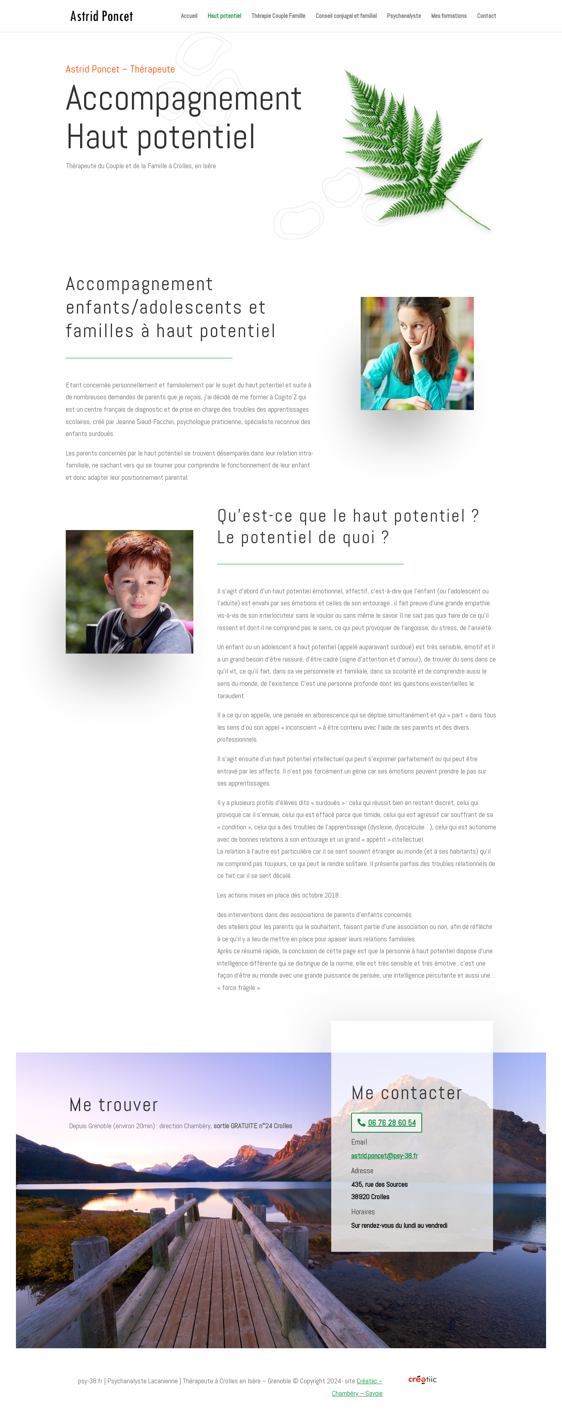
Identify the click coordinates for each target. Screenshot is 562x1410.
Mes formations (449, 16)
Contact (486, 16)
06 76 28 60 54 (392, 1122)
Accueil (189, 16)
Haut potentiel (224, 16)
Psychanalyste (404, 16)
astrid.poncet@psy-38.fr (384, 1155)
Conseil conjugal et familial (346, 16)
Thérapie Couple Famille (278, 16)
